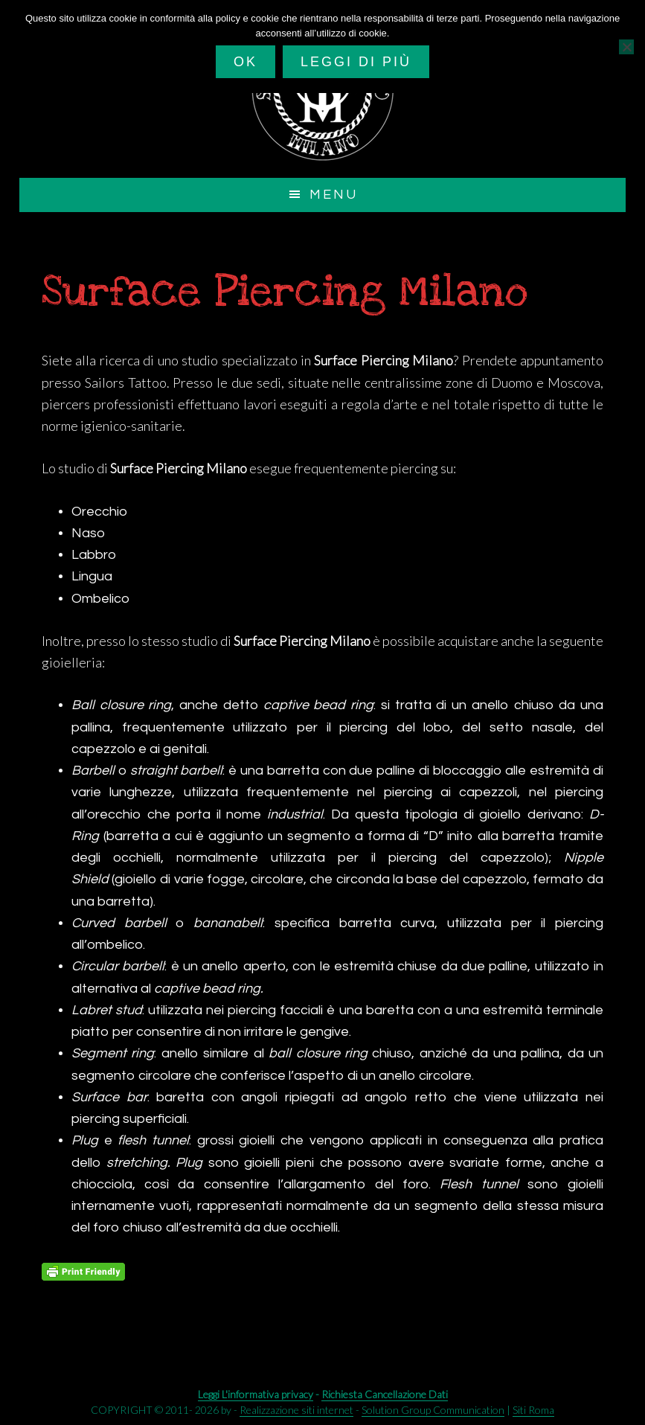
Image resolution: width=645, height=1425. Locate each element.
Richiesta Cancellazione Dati (384, 1394)
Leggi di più (356, 61)
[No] (626, 46)
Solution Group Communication (433, 1409)
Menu (333, 195)
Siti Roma (533, 1409)
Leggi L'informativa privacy (255, 1394)
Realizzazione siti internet (296, 1409)
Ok (245, 61)
